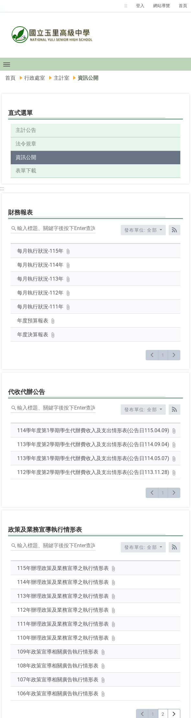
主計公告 (26, 130)
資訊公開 (26, 157)
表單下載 (26, 171)
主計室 (61, 78)
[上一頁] (152, 355)
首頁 (183, 5)
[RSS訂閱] (174, 230)
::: (125, 5)
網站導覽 (161, 5)
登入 (140, 5)
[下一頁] (174, 355)
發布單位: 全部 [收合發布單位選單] (141, 230)
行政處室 (34, 78)
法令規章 (26, 144)
